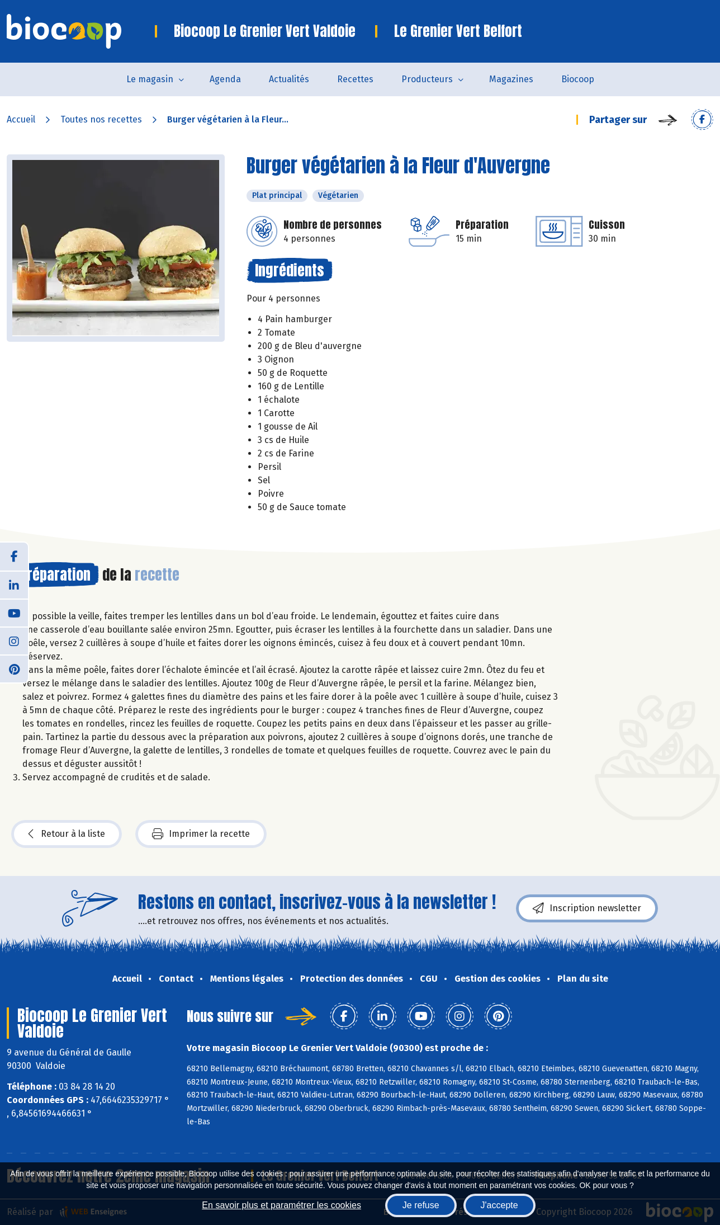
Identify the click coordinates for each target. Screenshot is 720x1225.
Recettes (355, 79)
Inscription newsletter (587, 908)
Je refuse (420, 1205)
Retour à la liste (66, 834)
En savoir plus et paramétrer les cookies (281, 1205)
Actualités (289, 79)
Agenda (225, 79)
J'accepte (499, 1205)
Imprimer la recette (201, 834)
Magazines (511, 79)
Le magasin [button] (149, 79)
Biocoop (577, 79)
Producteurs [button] (427, 79)
